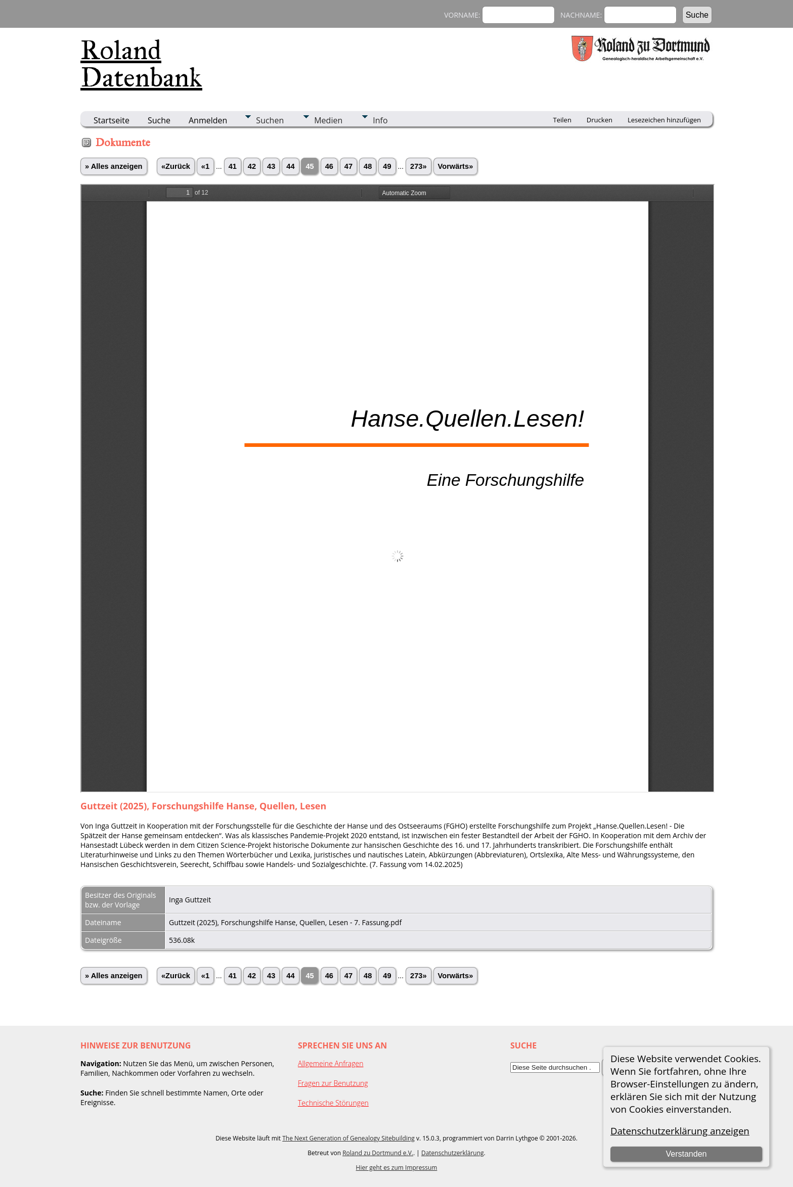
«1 (205, 166)
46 (329, 166)
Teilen (562, 119)
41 (233, 166)
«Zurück (175, 166)
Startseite (111, 120)
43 (271, 166)
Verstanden (686, 1154)
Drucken (599, 119)
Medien (328, 120)
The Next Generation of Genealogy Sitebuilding (348, 1138)
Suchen (270, 120)
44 (290, 166)
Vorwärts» (455, 166)
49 (387, 166)
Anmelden (208, 120)
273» (418, 166)
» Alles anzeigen (114, 166)
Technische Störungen (333, 1103)
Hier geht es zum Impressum (396, 1167)
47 (348, 166)
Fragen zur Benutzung (333, 1083)
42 (252, 166)
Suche (159, 120)
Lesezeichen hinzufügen (664, 119)
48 (368, 166)
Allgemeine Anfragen (331, 1063)
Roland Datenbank (141, 63)
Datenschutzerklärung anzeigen (680, 1130)
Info (380, 120)
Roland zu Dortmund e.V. (377, 1153)
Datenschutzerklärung (452, 1153)
